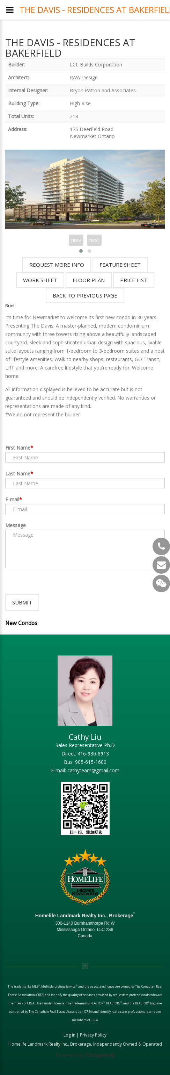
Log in (69, 1035)
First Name (17, 447)
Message (15, 525)
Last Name (17, 473)
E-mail (12, 499)
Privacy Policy (93, 1035)
